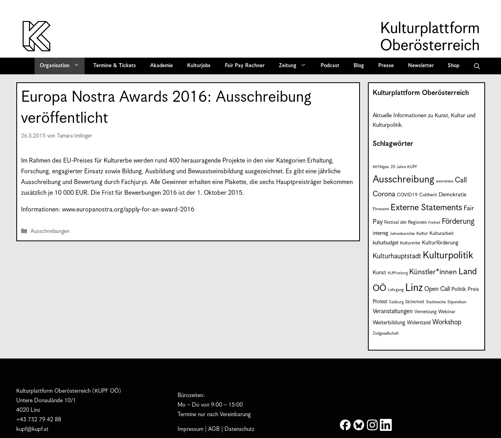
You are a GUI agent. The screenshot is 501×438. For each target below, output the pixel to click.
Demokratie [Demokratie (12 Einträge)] (452, 195)
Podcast (330, 66)
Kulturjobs (199, 66)
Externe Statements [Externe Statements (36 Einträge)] (426, 208)
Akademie (161, 66)
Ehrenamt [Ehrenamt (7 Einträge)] (381, 209)
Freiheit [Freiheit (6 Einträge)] (434, 223)
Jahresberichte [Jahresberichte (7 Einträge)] (402, 233)
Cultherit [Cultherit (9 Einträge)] (428, 195)
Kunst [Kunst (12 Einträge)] (379, 272)
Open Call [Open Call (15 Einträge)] (437, 289)
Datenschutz (239, 429)
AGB (214, 429)
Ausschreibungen (50, 232)
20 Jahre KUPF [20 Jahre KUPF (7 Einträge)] (404, 167)
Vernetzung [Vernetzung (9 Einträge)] (425, 311)
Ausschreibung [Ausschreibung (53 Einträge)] (403, 179)
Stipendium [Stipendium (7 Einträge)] (456, 302)
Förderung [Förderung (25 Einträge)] (458, 221)
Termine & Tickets (114, 66)
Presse (386, 66)
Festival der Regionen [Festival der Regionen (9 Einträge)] (405, 222)
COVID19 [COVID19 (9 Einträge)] (407, 195)
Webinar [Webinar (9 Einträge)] (446, 311)
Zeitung (295, 66)
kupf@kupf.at (32, 429)
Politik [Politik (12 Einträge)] (458, 289)
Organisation (62, 66)
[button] (477, 66)
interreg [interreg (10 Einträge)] (380, 233)
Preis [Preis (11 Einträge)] (473, 290)
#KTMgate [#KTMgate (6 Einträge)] (381, 167)
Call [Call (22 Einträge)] (461, 180)
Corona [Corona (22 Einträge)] (384, 194)
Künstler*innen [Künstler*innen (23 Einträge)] (433, 272)
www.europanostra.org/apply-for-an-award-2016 (128, 209)
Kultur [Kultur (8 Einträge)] (422, 233)
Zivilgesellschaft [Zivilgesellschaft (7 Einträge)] (385, 333)
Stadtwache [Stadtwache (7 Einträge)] (436, 302)
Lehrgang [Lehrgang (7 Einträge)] (396, 289)
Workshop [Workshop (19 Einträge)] (446, 322)
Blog (359, 66)
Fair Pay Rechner (245, 66)
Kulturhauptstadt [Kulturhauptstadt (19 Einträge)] (397, 256)
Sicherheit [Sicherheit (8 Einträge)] (414, 302)
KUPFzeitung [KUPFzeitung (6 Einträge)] (398, 273)
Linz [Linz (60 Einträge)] (414, 288)
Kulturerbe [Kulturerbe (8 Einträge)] (410, 243)
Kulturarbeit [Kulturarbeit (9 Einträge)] (441, 233)
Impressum (190, 429)
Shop (453, 66)
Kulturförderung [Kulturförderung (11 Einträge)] (440, 243)
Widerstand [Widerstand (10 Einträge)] (419, 323)
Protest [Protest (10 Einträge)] (380, 302)
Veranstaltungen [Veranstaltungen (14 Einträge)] (393, 311)
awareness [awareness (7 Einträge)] (444, 181)
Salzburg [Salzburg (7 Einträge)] (396, 302)
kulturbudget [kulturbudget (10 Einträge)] (385, 243)
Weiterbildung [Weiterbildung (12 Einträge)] (389, 323)
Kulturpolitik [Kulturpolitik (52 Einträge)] (448, 255)
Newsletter (421, 66)
